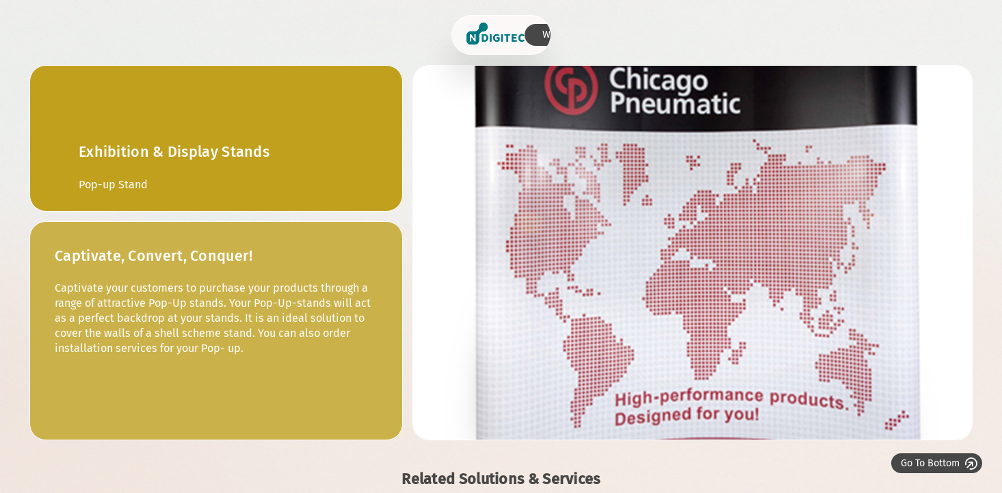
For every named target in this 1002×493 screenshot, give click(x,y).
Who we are (905, 34)
